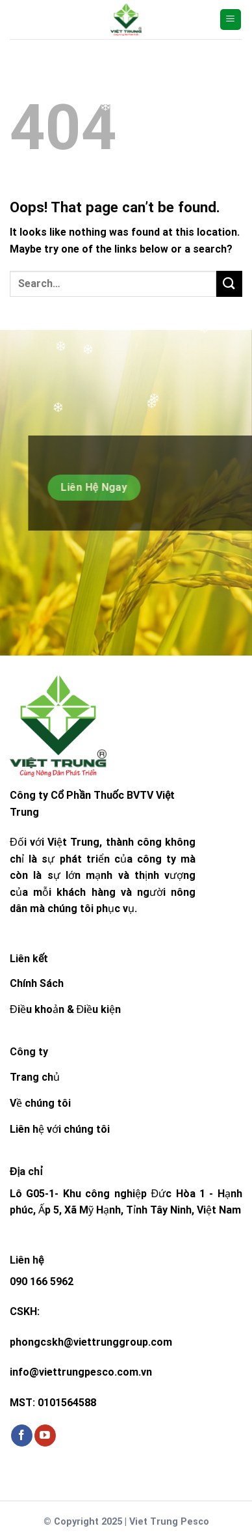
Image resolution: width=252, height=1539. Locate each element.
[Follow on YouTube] (45, 1435)
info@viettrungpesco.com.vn (81, 1372)
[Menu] (231, 20)
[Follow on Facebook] (21, 1435)
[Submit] (229, 283)
